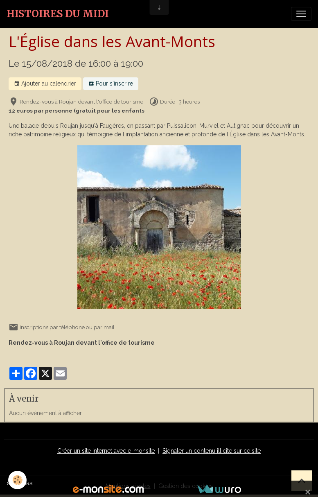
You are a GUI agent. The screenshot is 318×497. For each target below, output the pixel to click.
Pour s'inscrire (110, 84)
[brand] (58, 14)
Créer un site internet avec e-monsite (106, 450)
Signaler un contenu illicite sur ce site (211, 450)
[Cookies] (17, 480)
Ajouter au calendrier (45, 84)
